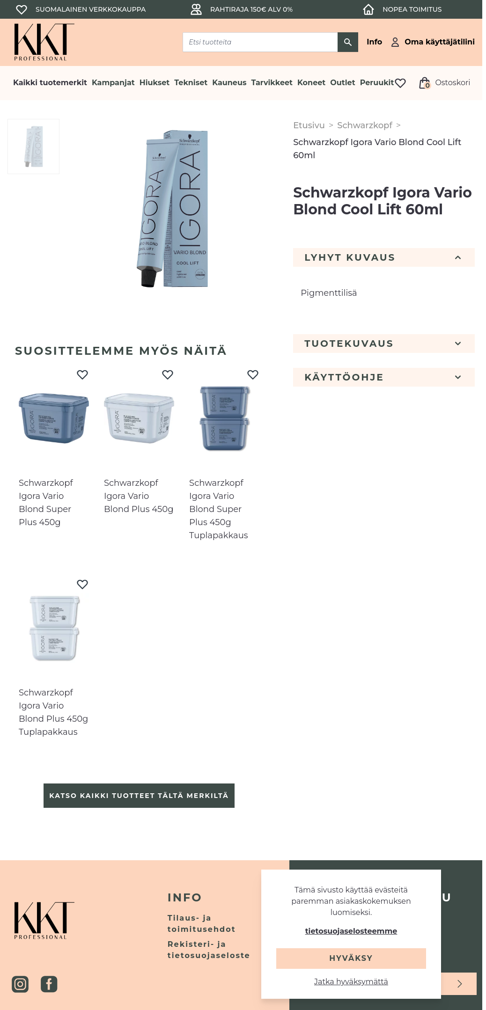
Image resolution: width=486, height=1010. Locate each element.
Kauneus (229, 82)
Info (185, 897)
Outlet (342, 82)
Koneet (311, 82)
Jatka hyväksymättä (351, 981)
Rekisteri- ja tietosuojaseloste (209, 950)
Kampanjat (113, 82)
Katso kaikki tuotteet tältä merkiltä (138, 795)
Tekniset (190, 82)
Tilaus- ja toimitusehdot (202, 924)
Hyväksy (351, 958)
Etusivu (309, 125)
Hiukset (154, 82)
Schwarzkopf (364, 125)
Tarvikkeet (272, 82)
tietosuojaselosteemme (351, 931)
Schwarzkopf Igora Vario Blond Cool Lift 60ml (377, 149)
